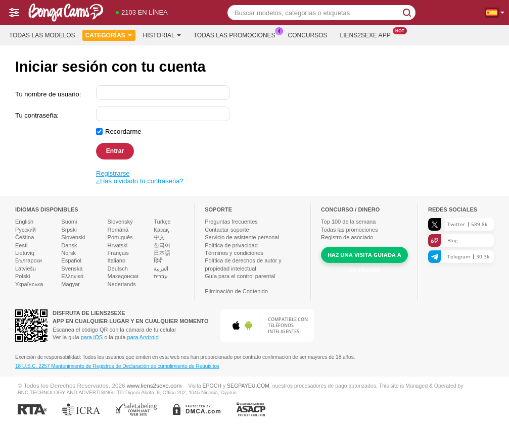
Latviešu (25, 268)
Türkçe (162, 222)
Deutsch (118, 268)
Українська (29, 284)
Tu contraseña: (37, 115)
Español (71, 260)
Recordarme (123, 131)
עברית (161, 276)
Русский (25, 230)
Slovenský (120, 222)
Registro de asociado (347, 237)
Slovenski (73, 237)
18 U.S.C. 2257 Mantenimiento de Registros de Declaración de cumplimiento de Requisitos (117, 366)
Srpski (69, 230)
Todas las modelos (42, 35)
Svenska (71, 268)
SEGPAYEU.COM (248, 386)
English (24, 222)
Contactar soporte (227, 230)
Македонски (123, 276)
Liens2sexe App (368, 34)
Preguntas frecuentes (231, 222)
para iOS (92, 337)
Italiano (116, 260)
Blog (442, 240)
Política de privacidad (231, 245)
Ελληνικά (72, 276)
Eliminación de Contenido (236, 291)
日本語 (162, 253)
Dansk (69, 245)
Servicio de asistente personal (242, 237)
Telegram (458, 256)
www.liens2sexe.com (154, 385)
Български (28, 260)
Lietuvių (24, 253)
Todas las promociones (237, 34)
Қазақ (161, 230)
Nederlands (122, 284)
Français (118, 253)
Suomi (69, 222)
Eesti (21, 245)
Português (120, 237)
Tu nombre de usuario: (48, 94)
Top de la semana (348, 222)
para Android (142, 337)
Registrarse (112, 173)
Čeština (24, 237)
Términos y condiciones (234, 253)
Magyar (70, 284)
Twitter (457, 224)
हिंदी (158, 260)
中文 (159, 237)
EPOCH (212, 386)
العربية (161, 268)
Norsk (68, 253)
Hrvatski (118, 245)
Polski (22, 276)
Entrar (115, 150)
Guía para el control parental (240, 276)
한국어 (162, 245)
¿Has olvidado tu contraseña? (139, 181)
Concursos (308, 35)
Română (118, 230)
